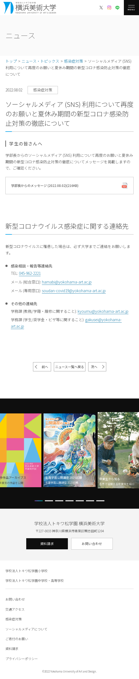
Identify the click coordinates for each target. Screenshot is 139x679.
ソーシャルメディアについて (26, 629)
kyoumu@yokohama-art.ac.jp (103, 311)
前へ (45, 366)
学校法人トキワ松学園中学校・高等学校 (34, 580)
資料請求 (47, 543)
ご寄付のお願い (16, 638)
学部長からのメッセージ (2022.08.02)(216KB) (44, 185)
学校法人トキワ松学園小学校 (26, 570)
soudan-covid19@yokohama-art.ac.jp (74, 290)
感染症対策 (13, 619)
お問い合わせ (92, 543)
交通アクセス (15, 609)
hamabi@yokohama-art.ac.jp (67, 282)
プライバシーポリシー (21, 658)
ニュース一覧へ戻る (69, 366)
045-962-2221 (30, 273)
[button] (39, 500)
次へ (94, 366)
